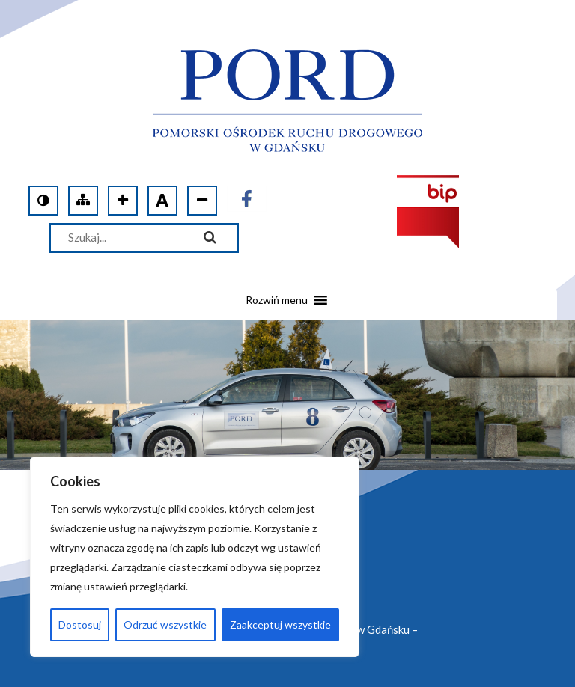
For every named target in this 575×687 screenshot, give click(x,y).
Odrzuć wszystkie (165, 624)
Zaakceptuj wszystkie (280, 624)
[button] (277, 305)
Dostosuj (79, 624)
